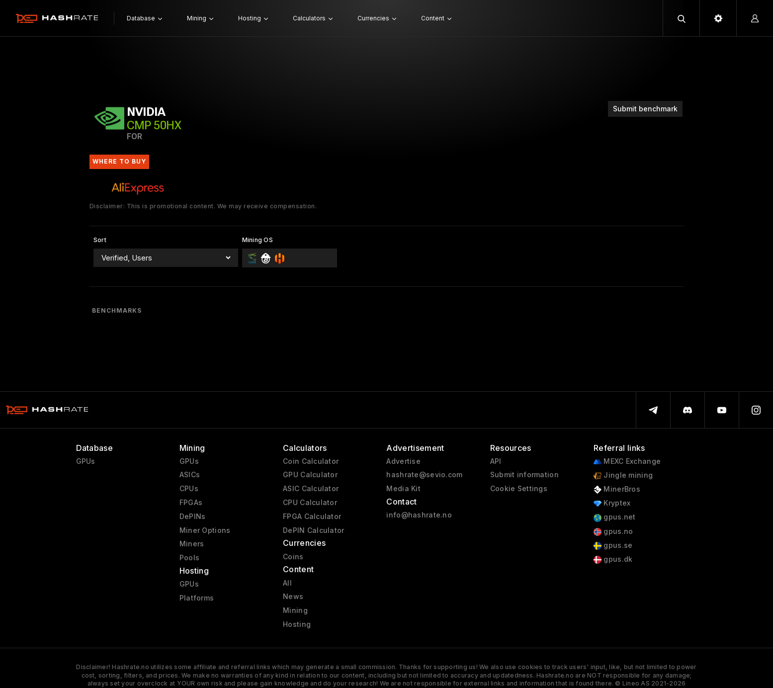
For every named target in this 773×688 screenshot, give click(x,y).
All (287, 583)
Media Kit (403, 489)
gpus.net (615, 517)
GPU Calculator (310, 475)
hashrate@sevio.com (424, 475)
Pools (189, 558)
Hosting (297, 624)
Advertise (403, 461)
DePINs (192, 516)
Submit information (524, 475)
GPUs (85, 461)
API (496, 461)
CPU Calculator (310, 503)
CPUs (188, 489)
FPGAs (190, 503)
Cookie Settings (518, 489)
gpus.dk (613, 559)
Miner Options (205, 530)
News (293, 597)
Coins (293, 557)
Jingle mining (623, 475)
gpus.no (613, 531)
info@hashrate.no (418, 515)
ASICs (189, 475)
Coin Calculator (311, 461)
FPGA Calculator (312, 516)
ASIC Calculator (311, 489)
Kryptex (612, 503)
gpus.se (613, 545)
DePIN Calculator (313, 530)
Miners (191, 544)
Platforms (196, 598)
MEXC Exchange (627, 461)
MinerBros (617, 489)
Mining (295, 610)
